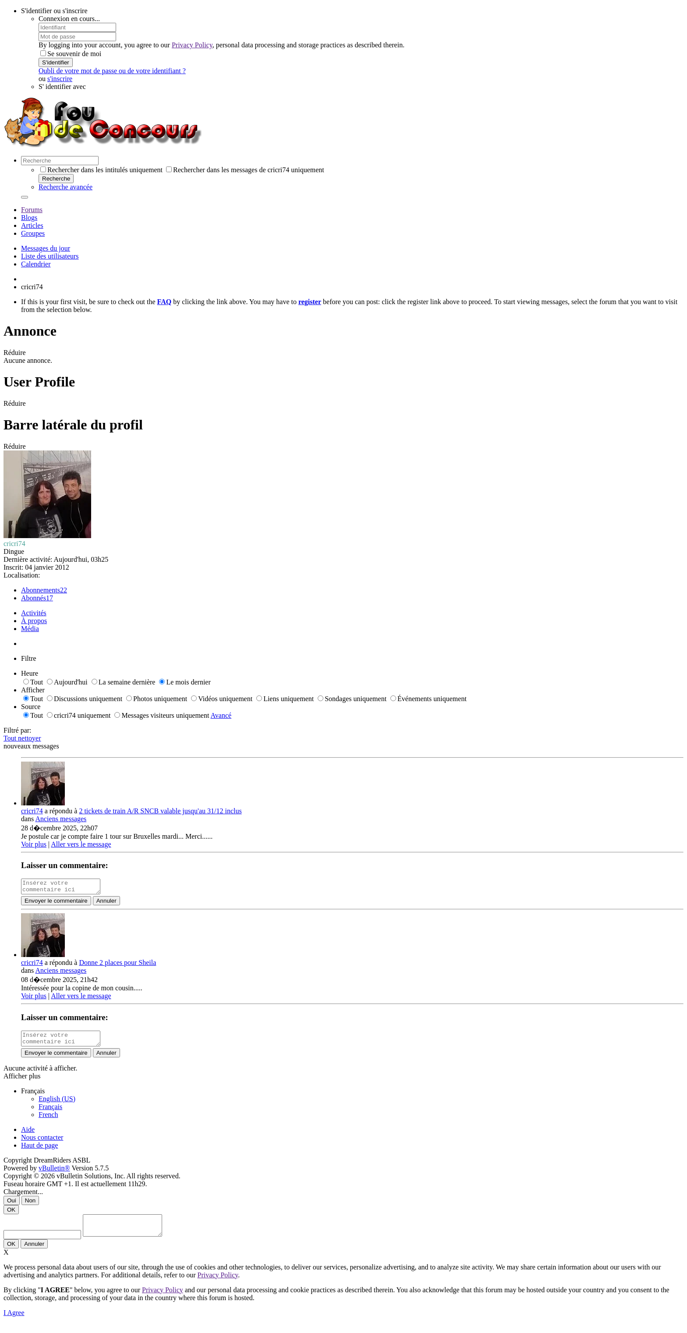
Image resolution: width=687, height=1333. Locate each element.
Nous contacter (42, 1142)
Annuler (106, 903)
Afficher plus (22, 1081)
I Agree (14, 1322)
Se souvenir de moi (70, 53)
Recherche (56, 178)
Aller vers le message (81, 844)
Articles (32, 225)
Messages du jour (45, 248)
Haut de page (39, 1150)
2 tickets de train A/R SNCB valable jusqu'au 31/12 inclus (160, 811)
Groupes (33, 233)
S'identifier (55, 62)
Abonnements (40, 590)
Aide (28, 1134)
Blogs (29, 217)
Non (30, 1205)
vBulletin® (54, 1173)
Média (30, 628)
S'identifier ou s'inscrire (54, 10)
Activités (33, 613)
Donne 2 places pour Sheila (117, 965)
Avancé (221, 715)
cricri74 (32, 811)
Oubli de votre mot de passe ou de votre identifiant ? (112, 70)
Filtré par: (18, 730)
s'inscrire (59, 78)
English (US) (57, 1104)
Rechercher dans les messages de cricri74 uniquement (245, 170)
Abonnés (33, 598)
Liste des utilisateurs (50, 256)
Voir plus (33, 844)
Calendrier (36, 264)
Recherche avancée (65, 187)
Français (50, 1112)
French (48, 1120)
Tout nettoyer (22, 738)
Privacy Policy (192, 45)
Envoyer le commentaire (56, 903)
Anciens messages (60, 818)
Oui (11, 1205)
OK (11, 1215)
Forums (31, 209)
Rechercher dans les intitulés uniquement (101, 170)
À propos (34, 620)
